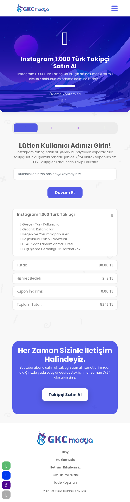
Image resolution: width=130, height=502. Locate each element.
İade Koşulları (65, 482)
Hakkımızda (65, 459)
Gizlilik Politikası (66, 475)
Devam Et (65, 192)
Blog (65, 452)
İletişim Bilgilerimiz (65, 467)
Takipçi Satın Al (65, 394)
